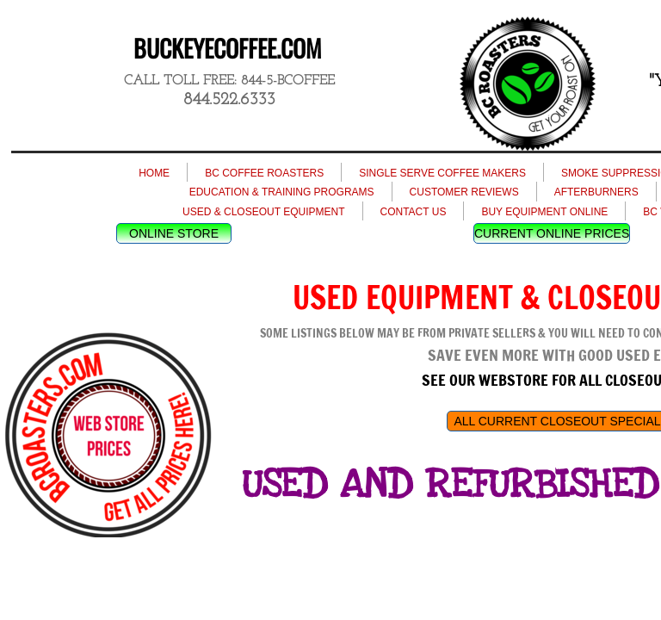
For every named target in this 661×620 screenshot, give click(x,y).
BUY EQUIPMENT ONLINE (544, 212)
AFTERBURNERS (596, 192)
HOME (154, 173)
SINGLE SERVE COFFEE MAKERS (442, 173)
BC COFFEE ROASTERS (264, 173)
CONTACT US (413, 212)
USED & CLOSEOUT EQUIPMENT (263, 212)
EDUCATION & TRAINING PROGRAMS (281, 192)
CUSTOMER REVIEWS (464, 192)
